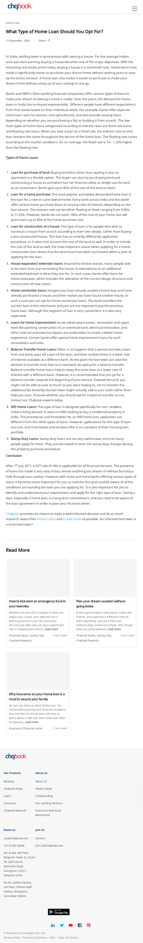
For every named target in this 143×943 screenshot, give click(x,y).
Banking (9, 781)
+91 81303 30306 (14, 845)
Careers (40, 838)
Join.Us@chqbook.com (49, 845)
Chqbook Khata (13, 788)
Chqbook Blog (44, 796)
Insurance (10, 803)
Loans (7, 796)
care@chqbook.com (16, 838)
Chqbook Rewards (15, 810)
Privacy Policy (12, 937)
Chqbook (12, 514)
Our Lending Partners (49, 803)
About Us (41, 781)
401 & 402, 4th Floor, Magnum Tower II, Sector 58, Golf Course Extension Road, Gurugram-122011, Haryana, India (19, 864)
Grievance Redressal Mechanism (48, 813)
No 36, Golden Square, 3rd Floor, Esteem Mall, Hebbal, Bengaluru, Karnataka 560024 (18, 889)
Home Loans (46, 519)
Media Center (43, 788)
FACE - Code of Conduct (64, 937)
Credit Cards (72, 519)
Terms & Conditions (35, 937)
